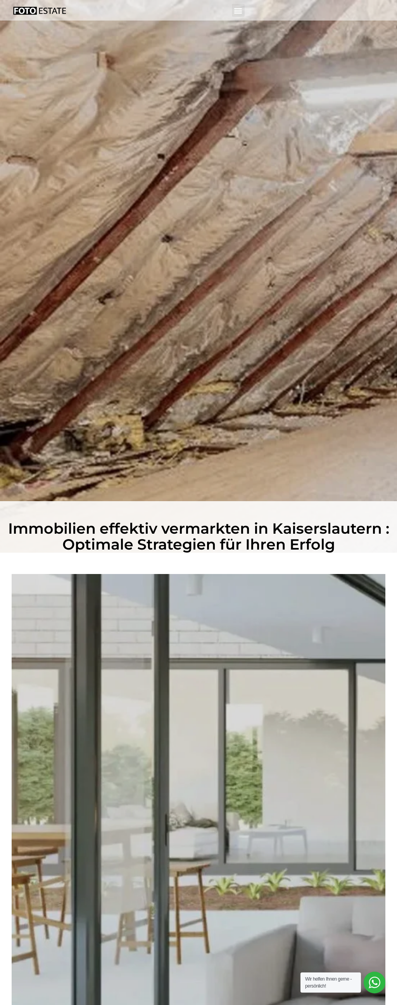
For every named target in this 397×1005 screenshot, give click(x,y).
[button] (238, 10)
